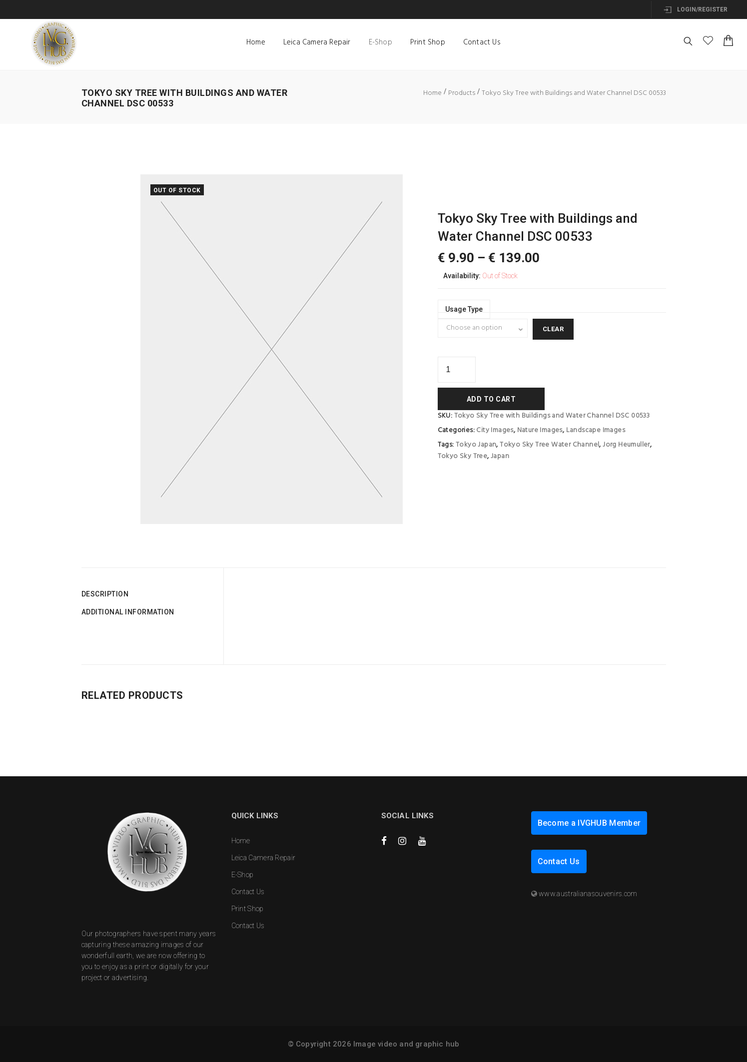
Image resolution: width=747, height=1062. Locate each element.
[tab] (148, 594)
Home (255, 42)
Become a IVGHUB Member (589, 823)
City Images (494, 430)
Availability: (462, 276)
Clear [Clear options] (553, 329)
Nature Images (540, 430)
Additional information (127, 612)
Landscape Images (595, 430)
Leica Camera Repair (317, 42)
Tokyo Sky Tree (463, 456)
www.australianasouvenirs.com (588, 894)
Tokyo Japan (476, 445)
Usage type (464, 309)
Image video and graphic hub (406, 1044)
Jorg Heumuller (626, 445)
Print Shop (427, 42)
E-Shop (380, 42)
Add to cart (491, 399)
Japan (500, 456)
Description (105, 594)
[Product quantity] (457, 370)
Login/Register (696, 9)
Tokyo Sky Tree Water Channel (549, 445)
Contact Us (482, 42)
